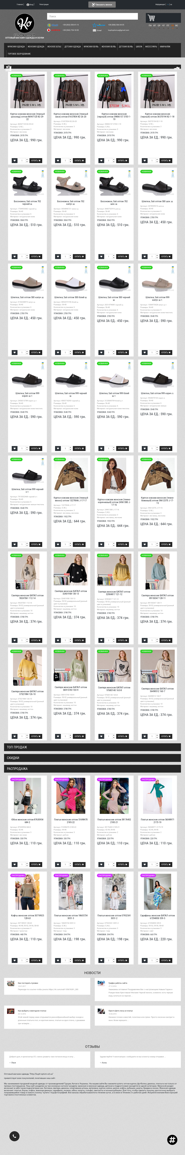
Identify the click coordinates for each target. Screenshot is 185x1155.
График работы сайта (118, 983)
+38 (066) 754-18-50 (71, 30)
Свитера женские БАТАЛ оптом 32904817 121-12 (114, 593)
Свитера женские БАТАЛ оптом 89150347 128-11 (157, 597)
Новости (92, 973)
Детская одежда (72, 46)
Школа (139, 46)
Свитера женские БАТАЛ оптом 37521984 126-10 (27, 693)
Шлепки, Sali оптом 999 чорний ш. (71, 394)
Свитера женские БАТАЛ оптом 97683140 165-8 (114, 689)
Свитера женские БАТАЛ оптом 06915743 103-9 (71, 688)
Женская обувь (109, 46)
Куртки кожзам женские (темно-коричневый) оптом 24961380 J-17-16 (114, 502)
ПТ (167, 25)
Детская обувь (126, 46)
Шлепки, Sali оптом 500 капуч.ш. (27, 297)
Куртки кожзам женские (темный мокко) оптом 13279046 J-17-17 (71, 499)
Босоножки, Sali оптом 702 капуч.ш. (70, 202)
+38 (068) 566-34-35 (116, 25)
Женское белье (54, 46)
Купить (35, 160)
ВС (176, 25)
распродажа (17, 769)
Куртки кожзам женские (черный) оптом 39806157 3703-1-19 (114, 116)
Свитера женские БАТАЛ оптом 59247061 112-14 (27, 597)
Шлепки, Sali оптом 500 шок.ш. (157, 201)
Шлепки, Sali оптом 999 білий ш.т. (114, 394)
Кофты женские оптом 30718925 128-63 (27, 917)
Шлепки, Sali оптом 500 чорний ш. (114, 298)
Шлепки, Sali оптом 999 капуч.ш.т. (157, 298)
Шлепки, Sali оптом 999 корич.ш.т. (27, 394)
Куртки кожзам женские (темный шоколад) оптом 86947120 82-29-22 (27, 116)
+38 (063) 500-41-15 (71, 25)
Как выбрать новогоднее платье (32, 1011)
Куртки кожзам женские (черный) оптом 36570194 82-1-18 (157, 115)
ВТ (154, 25)
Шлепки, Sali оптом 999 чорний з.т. (27, 490)
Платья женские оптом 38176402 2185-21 (114, 821)
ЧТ (163, 25)
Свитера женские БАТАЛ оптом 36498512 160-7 (157, 690)
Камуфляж (165, 46)
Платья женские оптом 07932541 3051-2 (114, 917)
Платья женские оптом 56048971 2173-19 (157, 821)
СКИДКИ (13, 758)
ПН (150, 25)
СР (159, 25)
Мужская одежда (16, 46)
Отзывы (92, 1047)
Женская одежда (36, 46)
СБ (172, 25)
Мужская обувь (91, 46)
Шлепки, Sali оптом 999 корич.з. (157, 393)
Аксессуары (151, 46)
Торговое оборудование (19, 54)
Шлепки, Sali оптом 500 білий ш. (70, 297)
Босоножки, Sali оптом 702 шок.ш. (114, 202)
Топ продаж (17, 747)
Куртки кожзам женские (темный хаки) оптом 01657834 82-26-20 (71, 115)
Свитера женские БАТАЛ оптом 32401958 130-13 (71, 592)
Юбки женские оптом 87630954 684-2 (27, 821)
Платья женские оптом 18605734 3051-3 (71, 917)
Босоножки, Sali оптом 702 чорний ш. (27, 202)
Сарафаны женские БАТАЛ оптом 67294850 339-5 (157, 917)
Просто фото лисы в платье (121, 1011)
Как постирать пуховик (28, 983)
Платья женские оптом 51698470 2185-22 (71, 821)
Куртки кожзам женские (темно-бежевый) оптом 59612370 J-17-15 (157, 500)
